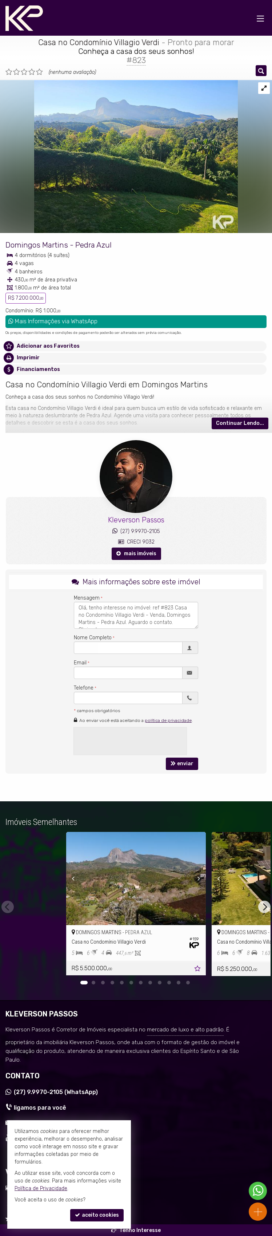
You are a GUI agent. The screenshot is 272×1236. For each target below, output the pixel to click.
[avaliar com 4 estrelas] (31, 72)
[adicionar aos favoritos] (198, 970)
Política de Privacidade (41, 1188)
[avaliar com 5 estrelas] (39, 72)
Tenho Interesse (136, 1230)
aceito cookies (97, 1215)
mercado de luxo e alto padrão (185, 1029)
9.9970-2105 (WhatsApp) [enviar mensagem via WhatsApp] (56, 1092)
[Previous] (68, 878)
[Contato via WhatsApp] (258, 1191)
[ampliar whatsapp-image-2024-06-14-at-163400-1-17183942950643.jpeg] (119, 156)
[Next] (203, 878)
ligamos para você (40, 1107)
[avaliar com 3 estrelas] (24, 72)
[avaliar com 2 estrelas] (16, 72)
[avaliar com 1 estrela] (8, 72)
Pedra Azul (93, 244)
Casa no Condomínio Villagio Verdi (98, 42)
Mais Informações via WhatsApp (52, 321)
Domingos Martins (36, 244)
